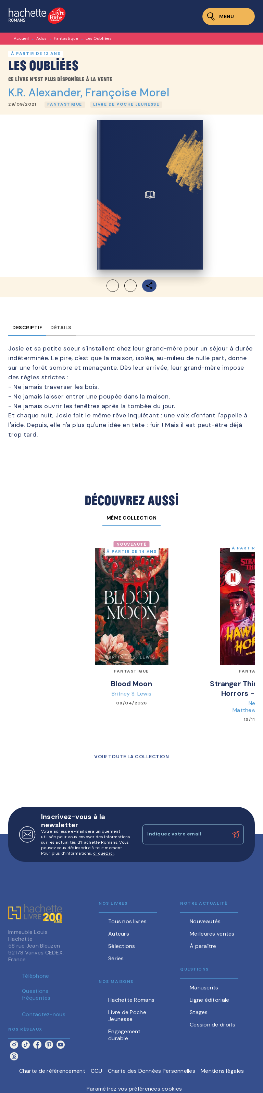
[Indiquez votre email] (184, 834)
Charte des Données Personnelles (151, 1070)
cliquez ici (103, 853)
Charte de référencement (52, 1070)
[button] (65, 105)
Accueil (21, 38)
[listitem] (14, 1044)
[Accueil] (37, 16)
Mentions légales (222, 1070)
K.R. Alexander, (46, 92)
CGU (96, 1070)
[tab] (27, 327)
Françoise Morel (127, 92)
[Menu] (228, 16)
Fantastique (66, 38)
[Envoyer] (235, 835)
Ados (41, 38)
